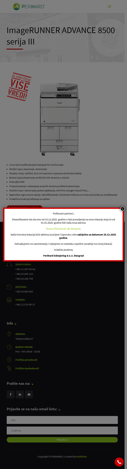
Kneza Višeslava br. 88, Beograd (63, 228)
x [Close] (122, 209)
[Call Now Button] (119, 462)
